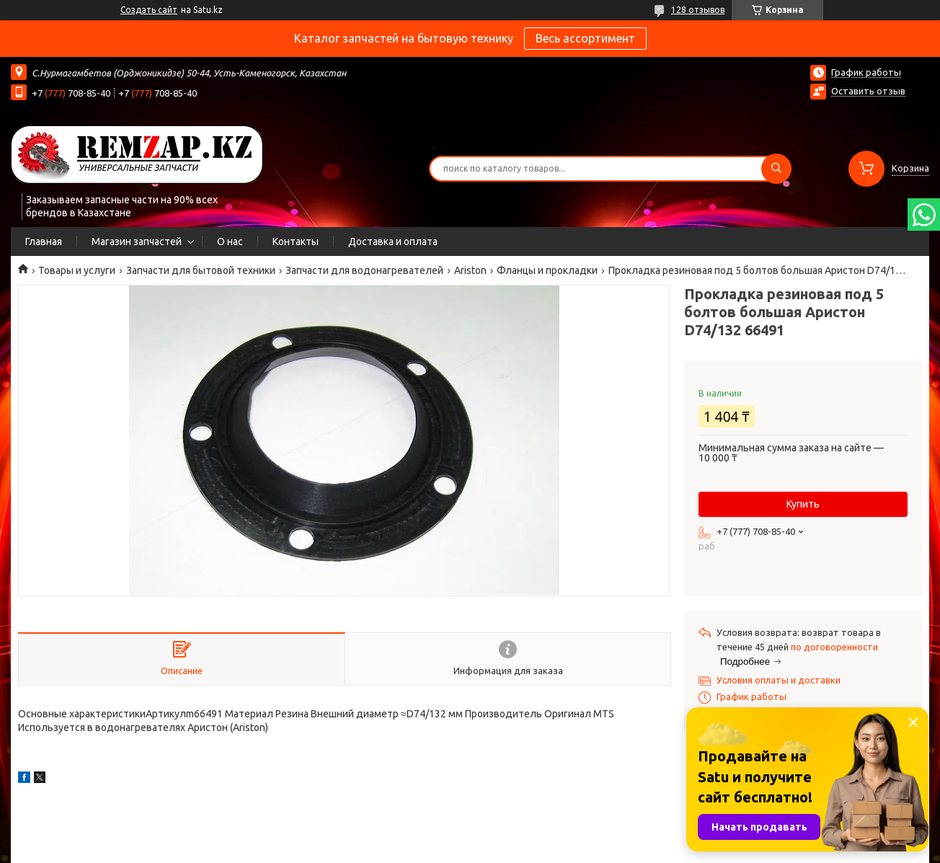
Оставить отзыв (868, 91)
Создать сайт (148, 9)
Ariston (470, 270)
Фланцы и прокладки (547, 270)
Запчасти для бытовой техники (200, 270)
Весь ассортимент (585, 38)
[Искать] (776, 169)
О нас (230, 241)
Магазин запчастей (137, 241)
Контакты (295, 241)
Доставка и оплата (393, 241)
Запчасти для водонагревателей (364, 270)
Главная (43, 241)
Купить (803, 504)
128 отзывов (697, 9)
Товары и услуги (76, 270)
